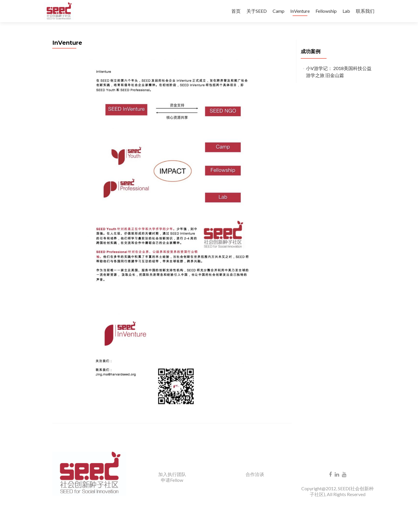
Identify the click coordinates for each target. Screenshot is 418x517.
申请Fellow (172, 480)
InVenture (300, 11)
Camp (278, 11)
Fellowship (326, 11)
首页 (236, 11)
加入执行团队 (172, 474)
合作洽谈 (255, 474)
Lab (346, 11)
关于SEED (256, 11)
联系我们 (365, 11)
